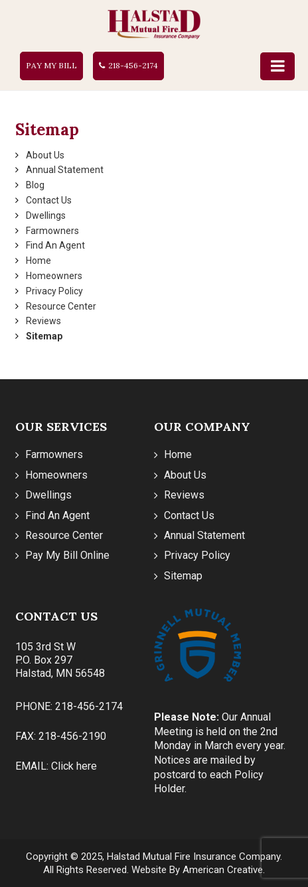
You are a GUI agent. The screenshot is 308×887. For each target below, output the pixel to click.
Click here (74, 766)
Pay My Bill (51, 65)
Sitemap (44, 336)
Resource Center (61, 306)
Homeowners (54, 275)
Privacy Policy (54, 291)
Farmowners (52, 230)
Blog (35, 185)
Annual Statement (65, 169)
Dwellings (46, 215)
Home (38, 260)
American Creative (223, 870)
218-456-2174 (133, 65)
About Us (45, 155)
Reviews (43, 321)
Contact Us (49, 200)
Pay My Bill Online (67, 555)
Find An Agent (55, 245)
